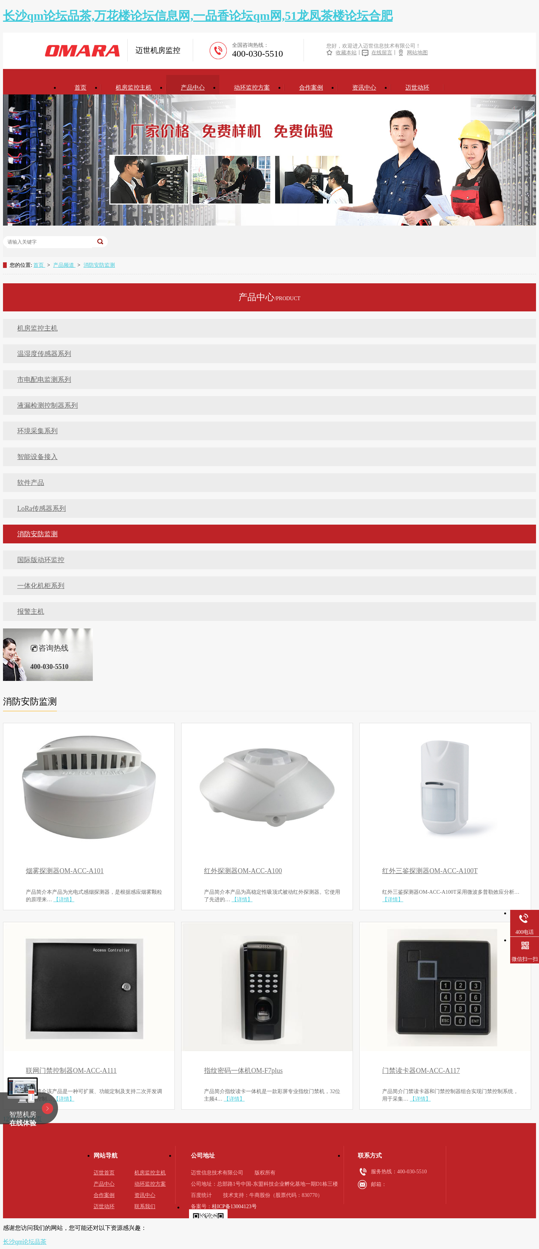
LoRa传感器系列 (41, 508)
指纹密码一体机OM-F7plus (243, 1070)
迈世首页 (104, 1173)
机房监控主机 (134, 87)
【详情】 (64, 899)
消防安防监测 (99, 265)
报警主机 (30, 611)
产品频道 (64, 265)
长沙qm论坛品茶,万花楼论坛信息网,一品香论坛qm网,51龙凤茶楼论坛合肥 (198, 15)
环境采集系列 (37, 431)
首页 (80, 87)
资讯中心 (364, 87)
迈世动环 (417, 87)
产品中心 (193, 87)
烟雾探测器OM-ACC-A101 (65, 871)
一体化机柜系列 (40, 585)
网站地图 (417, 52)
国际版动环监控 (40, 560)
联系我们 (144, 1206)
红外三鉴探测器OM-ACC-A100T (430, 871)
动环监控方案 (252, 87)
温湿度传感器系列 (44, 353)
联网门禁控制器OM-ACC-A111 (71, 1070)
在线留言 (381, 52)
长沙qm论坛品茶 (24, 1242)
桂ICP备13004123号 (234, 1206)
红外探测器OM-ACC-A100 (243, 871)
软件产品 (30, 482)
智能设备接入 (37, 457)
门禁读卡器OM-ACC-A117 (421, 1070)
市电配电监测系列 (44, 379)
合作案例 (311, 87)
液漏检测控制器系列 (47, 405)
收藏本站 (346, 52)
